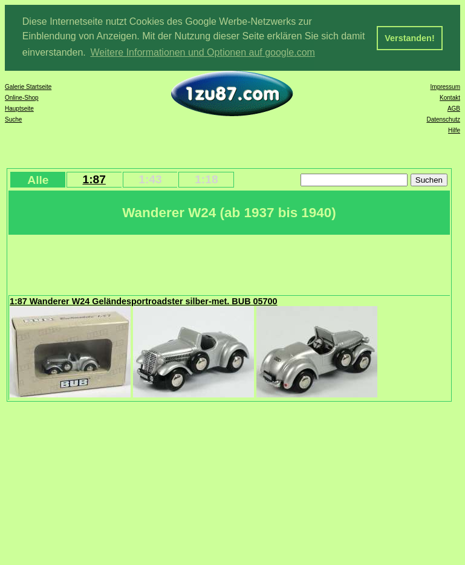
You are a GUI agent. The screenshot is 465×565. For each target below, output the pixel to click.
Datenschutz (443, 119)
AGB (453, 108)
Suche (13, 119)
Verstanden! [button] (409, 38)
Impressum (445, 86)
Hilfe (454, 129)
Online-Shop (22, 97)
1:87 (93, 178)
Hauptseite (19, 108)
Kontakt (450, 97)
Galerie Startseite (28, 86)
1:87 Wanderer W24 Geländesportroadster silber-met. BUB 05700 (144, 300)
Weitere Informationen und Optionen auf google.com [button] (202, 52)
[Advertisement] (229, 263)
